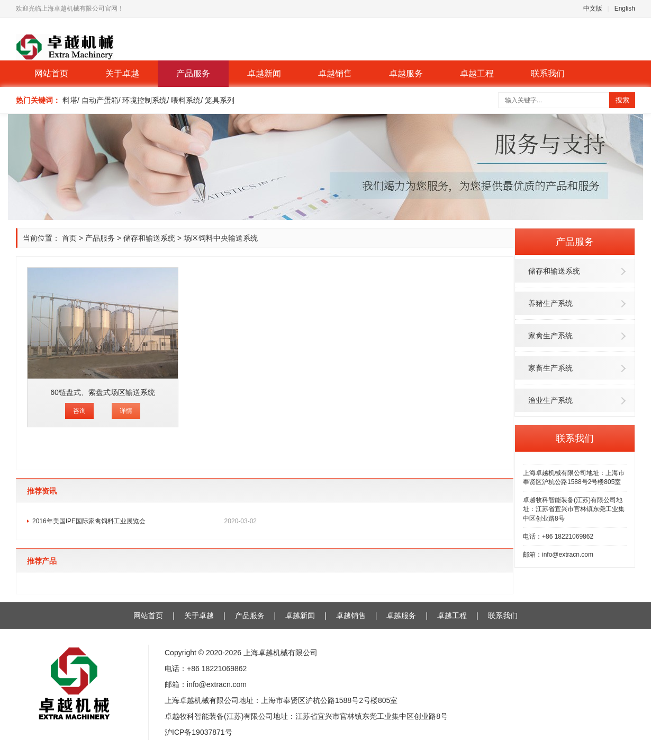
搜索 (622, 100)
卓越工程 (477, 73)
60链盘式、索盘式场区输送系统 (102, 392)
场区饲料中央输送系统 (221, 238)
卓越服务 (406, 73)
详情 (126, 411)
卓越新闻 (264, 73)
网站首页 (51, 73)
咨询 (79, 411)
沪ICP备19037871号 (198, 732)
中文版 (592, 8)
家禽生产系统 (550, 335)
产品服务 (193, 73)
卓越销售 (335, 73)
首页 (69, 238)
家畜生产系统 (550, 368)
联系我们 (548, 73)
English (624, 8)
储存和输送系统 (554, 271)
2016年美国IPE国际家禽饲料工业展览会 (144, 521)
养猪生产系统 (550, 303)
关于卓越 (122, 73)
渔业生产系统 (550, 400)
